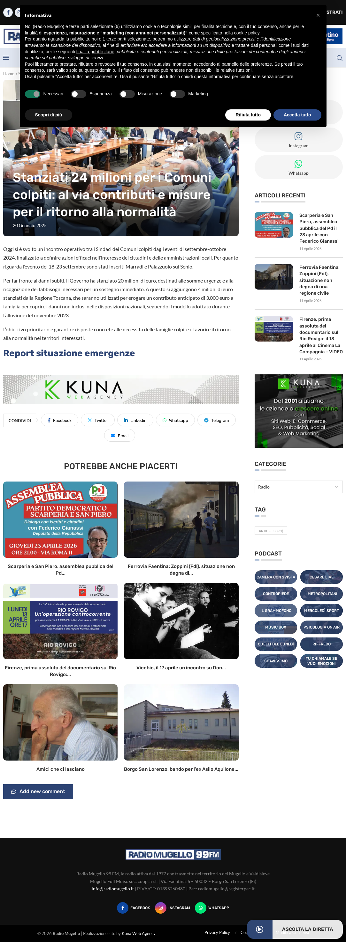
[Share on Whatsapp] (175, 420)
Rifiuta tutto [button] (248, 114)
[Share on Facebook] (59, 420)
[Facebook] (8, 12)
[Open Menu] (6, 58)
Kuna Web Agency (139, 933)
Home (8, 73)
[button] (318, 15)
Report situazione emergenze (69, 353)
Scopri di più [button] (48, 114)
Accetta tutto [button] (297, 114)
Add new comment (38, 791)
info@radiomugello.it (113, 888)
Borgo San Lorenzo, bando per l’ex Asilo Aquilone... (181, 769)
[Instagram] (172, 908)
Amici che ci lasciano (60, 769)
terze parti (116, 38)
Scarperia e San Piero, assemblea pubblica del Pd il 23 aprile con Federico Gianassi (318, 227)
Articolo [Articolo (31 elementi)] (271, 527)
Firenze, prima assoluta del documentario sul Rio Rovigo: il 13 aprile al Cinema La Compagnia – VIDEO (320, 332)
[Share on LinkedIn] (135, 420)
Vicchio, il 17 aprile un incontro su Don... (181, 668)
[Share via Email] (119, 435)
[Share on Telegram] (216, 420)
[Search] (339, 58)
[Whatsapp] (212, 908)
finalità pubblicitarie (95, 51)
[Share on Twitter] (98, 420)
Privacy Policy (217, 932)
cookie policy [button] (246, 32)
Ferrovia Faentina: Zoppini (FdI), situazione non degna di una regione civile (319, 278)
